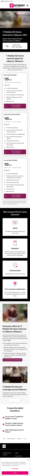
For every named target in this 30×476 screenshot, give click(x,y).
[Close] (28, 460)
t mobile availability (11, 438)
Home (4, 438)
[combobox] (11, 400)
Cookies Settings (15, 468)
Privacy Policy (18, 456)
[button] (21, 400)
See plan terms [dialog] (7, 84)
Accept (15, 473)
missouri (19, 438)
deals (9, 340)
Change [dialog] (11, 1)
